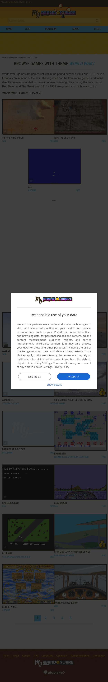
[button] (54, 384)
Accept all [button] (73, 376)
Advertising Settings (40, 363)
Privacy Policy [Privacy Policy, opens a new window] (62, 366)
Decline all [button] (34, 376)
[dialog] (54, 341)
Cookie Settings (43, 366)
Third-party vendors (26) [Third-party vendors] (51, 343)
